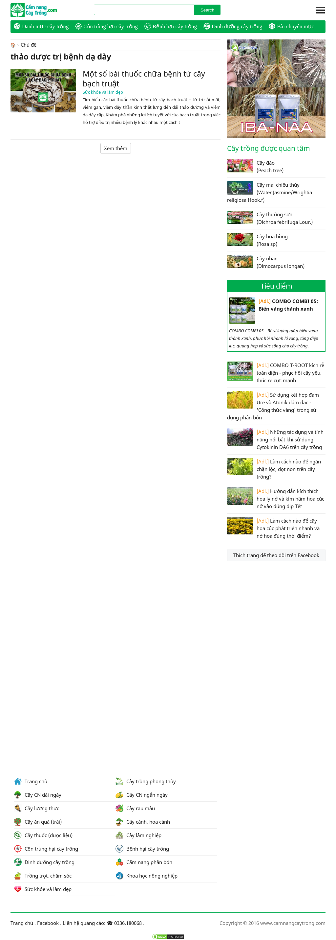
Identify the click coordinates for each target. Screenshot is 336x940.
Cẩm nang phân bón (144, 862)
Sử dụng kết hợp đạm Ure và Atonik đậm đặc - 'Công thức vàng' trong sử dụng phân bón (273, 406)
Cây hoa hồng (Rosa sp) (257, 240)
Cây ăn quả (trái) (38, 822)
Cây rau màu (135, 808)
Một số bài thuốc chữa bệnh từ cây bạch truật (144, 78)
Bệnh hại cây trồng (170, 26)
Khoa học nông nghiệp (147, 876)
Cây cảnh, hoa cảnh (143, 822)
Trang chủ (30, 781)
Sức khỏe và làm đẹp (103, 92)
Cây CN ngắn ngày (142, 795)
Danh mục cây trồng (41, 26)
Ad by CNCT (315, 43)
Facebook (48, 923)
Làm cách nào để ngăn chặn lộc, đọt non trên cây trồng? (274, 469)
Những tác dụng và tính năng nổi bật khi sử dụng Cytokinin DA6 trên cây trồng (275, 439)
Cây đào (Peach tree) (255, 166)
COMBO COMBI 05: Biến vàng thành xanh (273, 310)
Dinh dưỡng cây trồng (232, 26)
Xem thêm (115, 148)
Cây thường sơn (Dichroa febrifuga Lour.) (270, 218)
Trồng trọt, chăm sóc (43, 876)
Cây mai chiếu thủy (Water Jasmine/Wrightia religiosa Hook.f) (269, 192)
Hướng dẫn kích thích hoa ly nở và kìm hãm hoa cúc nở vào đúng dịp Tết (275, 498)
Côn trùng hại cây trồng (106, 26)
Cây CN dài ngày (37, 795)
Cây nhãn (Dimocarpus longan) (265, 262)
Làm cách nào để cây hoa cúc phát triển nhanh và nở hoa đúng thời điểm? (273, 528)
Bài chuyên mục (291, 26)
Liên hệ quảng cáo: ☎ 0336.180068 (102, 923)
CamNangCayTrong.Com (46, 10)
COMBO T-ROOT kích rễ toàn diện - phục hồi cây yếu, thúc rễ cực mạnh (275, 373)
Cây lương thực (36, 808)
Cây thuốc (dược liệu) (43, 835)
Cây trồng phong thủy (146, 781)
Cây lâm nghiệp (138, 835)
